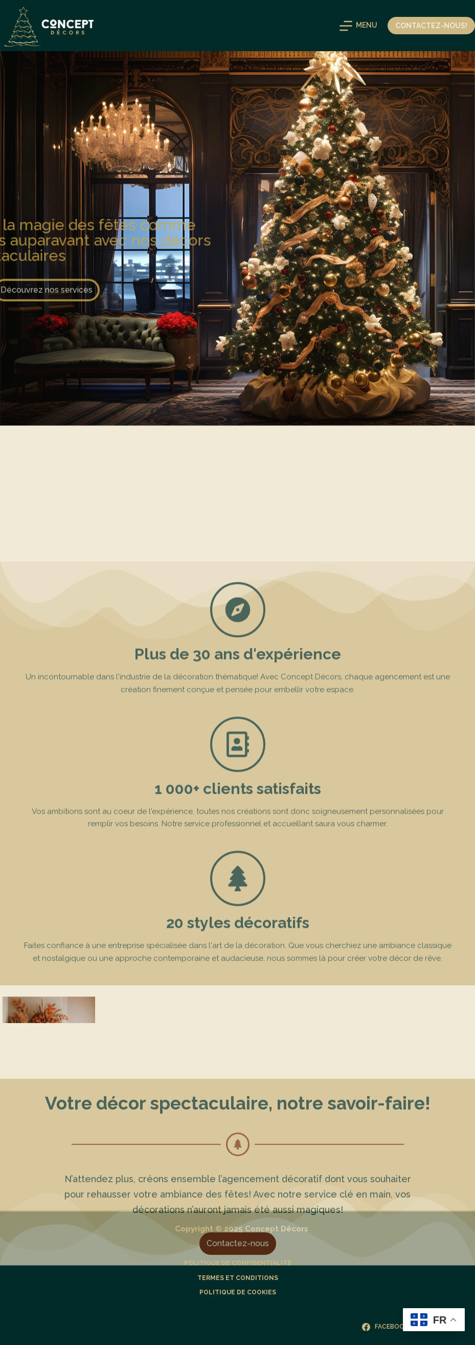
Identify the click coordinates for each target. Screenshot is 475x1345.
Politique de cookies (237, 1292)
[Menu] (358, 25)
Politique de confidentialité (237, 1263)
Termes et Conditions (237, 1278)
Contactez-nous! (431, 25)
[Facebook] (385, 1327)
